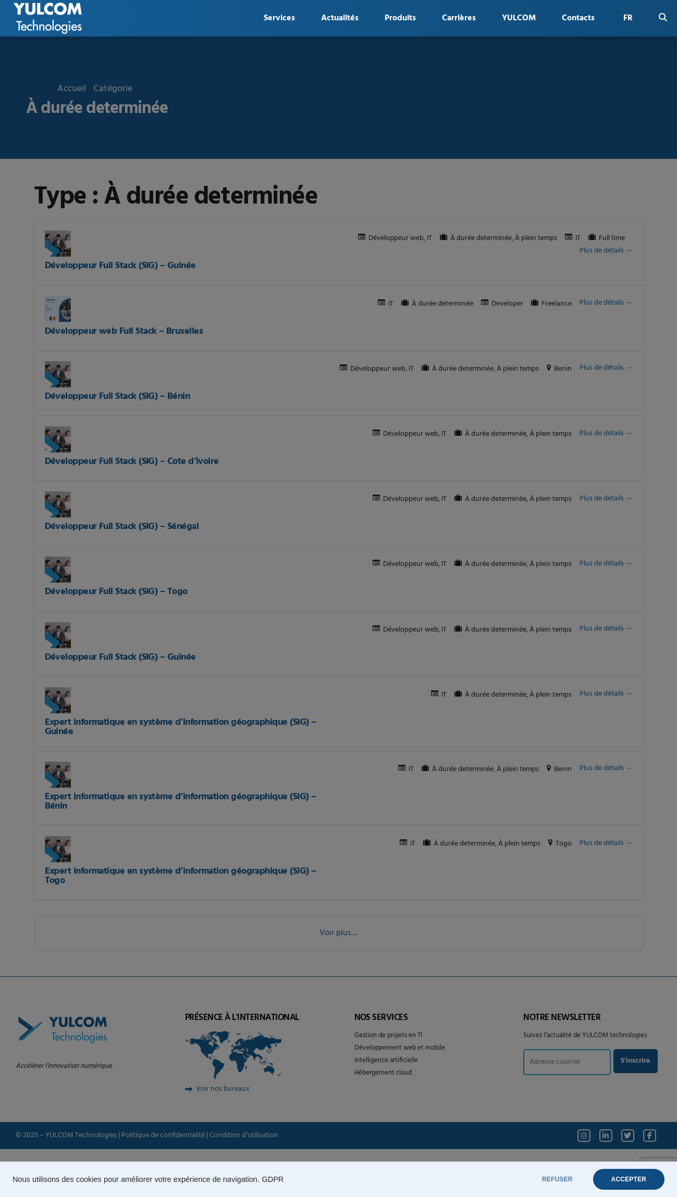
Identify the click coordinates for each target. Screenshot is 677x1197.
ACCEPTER (628, 1179)
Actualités (340, 18)
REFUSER (557, 1179)
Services (279, 18)
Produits (400, 18)
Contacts (578, 18)
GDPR (273, 1179)
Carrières (459, 18)
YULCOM (519, 18)
